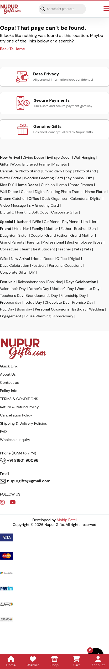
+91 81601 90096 (19, 461)
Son (92, 228)
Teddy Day (33, 302)
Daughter (8, 235)
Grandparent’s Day (42, 295)
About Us (8, 374)
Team (25, 249)
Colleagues (9, 249)
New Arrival (10, 157)
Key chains (75, 178)
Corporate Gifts (64, 212)
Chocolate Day (57, 302)
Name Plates (95, 191)
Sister (23, 235)
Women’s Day (88, 288)
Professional (53, 242)
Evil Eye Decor (59, 157)
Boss (98, 242)
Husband (23, 221)
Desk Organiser (55, 198)
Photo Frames (81, 184)
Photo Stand (85, 171)
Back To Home (12, 48)
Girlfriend (51, 221)
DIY (89, 178)
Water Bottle (10, 178)
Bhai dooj (55, 281)
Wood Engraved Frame (30, 164)
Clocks (26, 191)
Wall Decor (9, 191)
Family (37, 228)
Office (33, 198)
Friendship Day (73, 295)
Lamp (62, 184)
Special (6, 221)
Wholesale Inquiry (15, 440)
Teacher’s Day (11, 295)
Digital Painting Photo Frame (59, 191)
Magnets (59, 164)
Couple (36, 235)
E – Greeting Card (43, 205)
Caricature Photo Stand (20, 171)
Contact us (9, 382)
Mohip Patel (67, 519)
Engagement (10, 316)
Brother (80, 228)
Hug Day (7, 309)
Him (84, 221)
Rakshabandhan (31, 281)
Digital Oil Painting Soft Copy (24, 212)
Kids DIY (7, 184)
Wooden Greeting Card (43, 178)
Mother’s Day (63, 288)
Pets (77, 249)
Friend (5, 228)
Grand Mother (82, 235)
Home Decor (27, 184)
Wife (37, 221)
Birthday (79, 309)
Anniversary (63, 316)
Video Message (13, 205)
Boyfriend (70, 221)
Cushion (48, 184)
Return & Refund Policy (19, 407)
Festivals (39, 265)
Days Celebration (14, 265)
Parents (33, 242)
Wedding (96, 309)
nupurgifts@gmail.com (25, 481)
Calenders (78, 198)
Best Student (44, 249)
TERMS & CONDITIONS (19, 399)
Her (93, 221)
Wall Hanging (84, 157)
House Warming (37, 316)
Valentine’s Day (13, 288)
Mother (52, 228)
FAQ (3, 431)
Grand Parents (12, 242)
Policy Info (8, 391)
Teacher (64, 249)
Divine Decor (33, 157)
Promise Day (83, 302)
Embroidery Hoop (57, 171)
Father (66, 228)
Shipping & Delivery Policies (23, 423)
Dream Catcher (13, 198)
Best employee (79, 242)
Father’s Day (38, 288)
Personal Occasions (65, 265)
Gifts (4, 164)
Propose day (10, 302)
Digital (95, 198)
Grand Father (56, 235)
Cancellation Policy (16, 415)
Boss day (24, 309)
